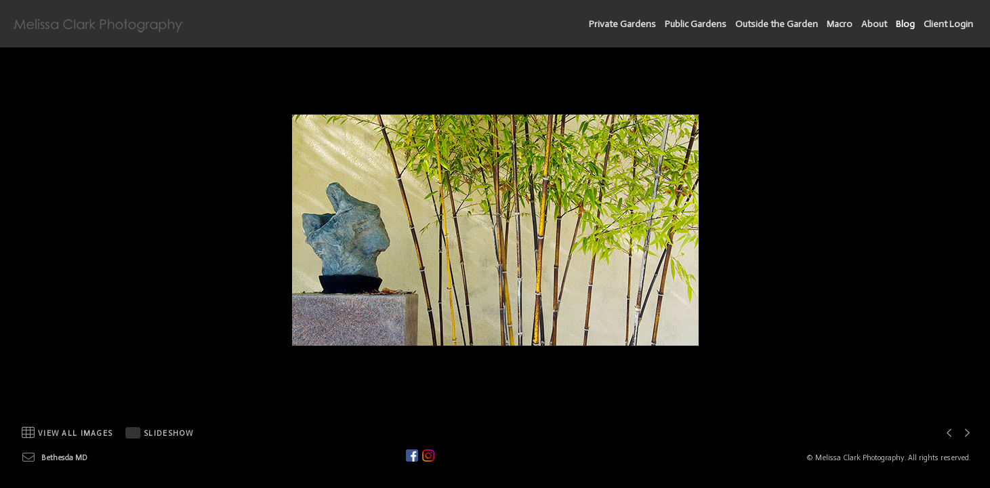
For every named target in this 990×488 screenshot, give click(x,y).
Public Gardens (695, 24)
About (874, 24)
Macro (839, 24)
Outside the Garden (776, 24)
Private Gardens (622, 24)
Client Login (948, 24)
